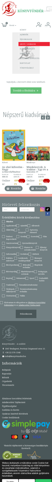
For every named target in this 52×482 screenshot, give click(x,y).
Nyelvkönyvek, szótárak (27, 272)
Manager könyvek (38, 259)
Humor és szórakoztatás (30, 248)
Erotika (24, 236)
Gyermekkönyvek (29, 243)
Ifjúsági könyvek (43, 248)
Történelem (11, 295)
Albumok (35, 225)
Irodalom (24, 254)
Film (45, 236)
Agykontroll (11, 225)
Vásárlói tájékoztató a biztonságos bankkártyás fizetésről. (26, 447)
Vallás (22, 295)
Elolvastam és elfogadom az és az (24, 303)
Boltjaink (6, 370)
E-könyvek (22, 231)
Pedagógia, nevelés (42, 272)
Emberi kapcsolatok (11, 237)
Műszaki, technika (26, 266)
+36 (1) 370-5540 (11, 352)
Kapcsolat (25, 63)
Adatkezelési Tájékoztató (13, 402)
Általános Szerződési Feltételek (16, 398)
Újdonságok (26, 39)
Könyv (23, 30)
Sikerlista (25, 53)
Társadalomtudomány (28, 285)
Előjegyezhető (27, 49)
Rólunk (5, 377)
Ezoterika (35, 236)
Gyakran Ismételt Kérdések (15, 413)
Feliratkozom (26, 314)
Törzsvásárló (27, 68)
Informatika (11, 254)
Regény (9, 278)
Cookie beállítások (10, 417)
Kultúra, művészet (10, 259)
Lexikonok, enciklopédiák (24, 259)
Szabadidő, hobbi (43, 279)
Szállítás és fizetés (29, 58)
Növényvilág (11, 271)
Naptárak (38, 265)
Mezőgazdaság (12, 265)
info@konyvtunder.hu (14, 356)
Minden (9, 221)
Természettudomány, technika (28, 290)
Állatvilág (10, 230)
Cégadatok (7, 381)
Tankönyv (10, 285)
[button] (9, 23)
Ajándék (24, 34)
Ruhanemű (20, 278)
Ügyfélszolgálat (9, 406)
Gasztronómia (12, 243)
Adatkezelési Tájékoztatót (29, 305)
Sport (32, 278)
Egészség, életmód (34, 231)
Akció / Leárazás (28, 44)
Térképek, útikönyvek (11, 290)
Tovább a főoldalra (26, 90)
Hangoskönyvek (13, 247)
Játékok (35, 254)
